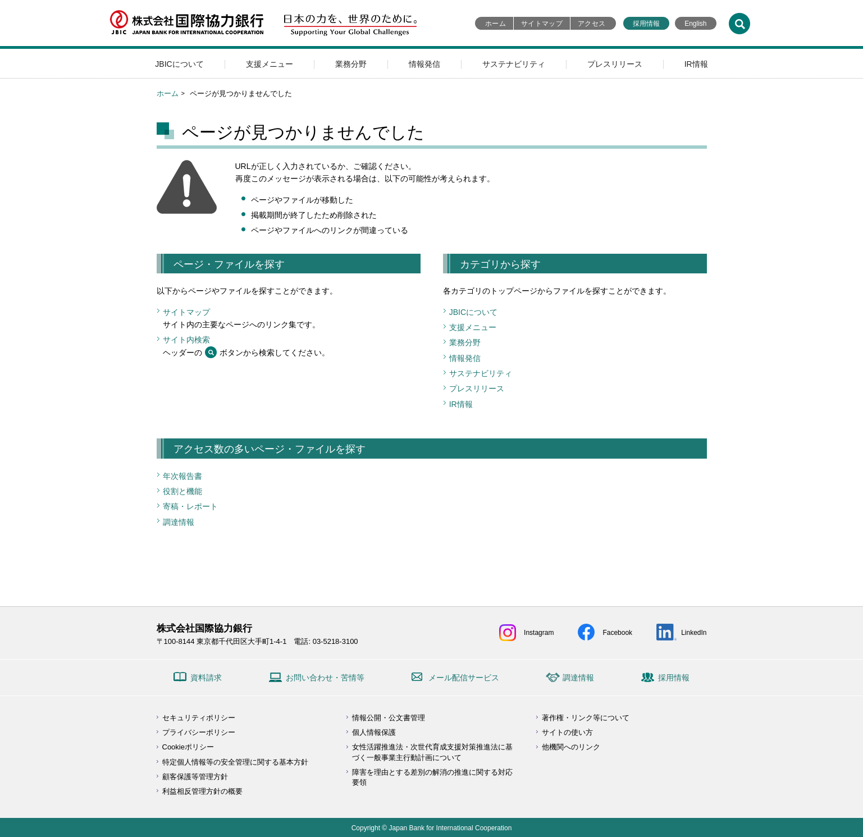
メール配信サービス (463, 677)
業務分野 (351, 64)
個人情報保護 (374, 732)
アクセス (591, 24)
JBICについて (179, 64)
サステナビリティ (513, 64)
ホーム (495, 24)
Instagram (539, 633)
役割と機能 (182, 491)
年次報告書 (182, 476)
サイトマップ (542, 24)
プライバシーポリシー (198, 732)
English (695, 24)
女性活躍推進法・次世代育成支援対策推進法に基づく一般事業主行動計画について (432, 752)
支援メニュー (269, 64)
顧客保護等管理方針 (195, 776)
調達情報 (178, 522)
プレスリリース (614, 64)
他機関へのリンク (571, 747)
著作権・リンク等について (585, 717)
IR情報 (696, 64)
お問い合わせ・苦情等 (325, 677)
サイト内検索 (186, 339)
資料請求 (206, 677)
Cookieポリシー (188, 747)
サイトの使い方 (567, 732)
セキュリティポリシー (198, 717)
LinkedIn (693, 633)
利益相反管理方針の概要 (202, 791)
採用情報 (646, 24)
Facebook (617, 633)
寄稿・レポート (190, 506)
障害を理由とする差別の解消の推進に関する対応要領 (432, 777)
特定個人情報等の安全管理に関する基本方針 (235, 762)
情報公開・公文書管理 (388, 717)
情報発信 (424, 64)
